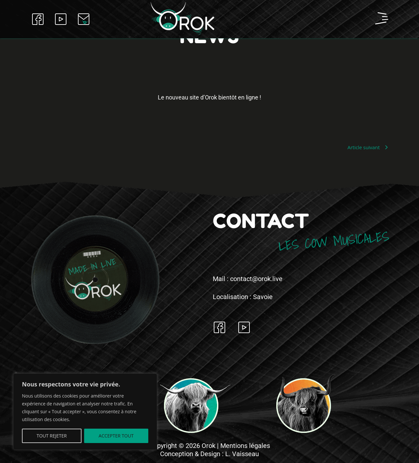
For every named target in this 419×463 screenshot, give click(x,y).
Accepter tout (116, 436)
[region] (85, 411)
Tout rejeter (52, 436)
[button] (334, 19)
